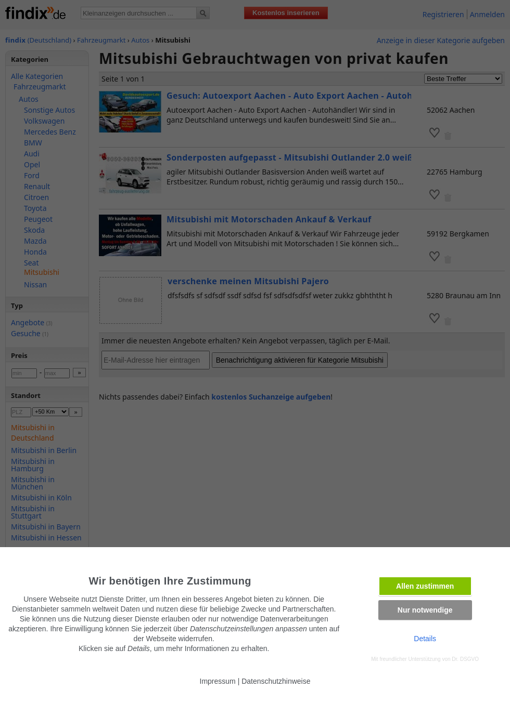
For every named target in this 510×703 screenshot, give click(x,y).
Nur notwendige (425, 610)
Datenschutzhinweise (275, 681)
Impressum (218, 681)
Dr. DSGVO (465, 659)
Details (425, 638)
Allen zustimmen (425, 586)
